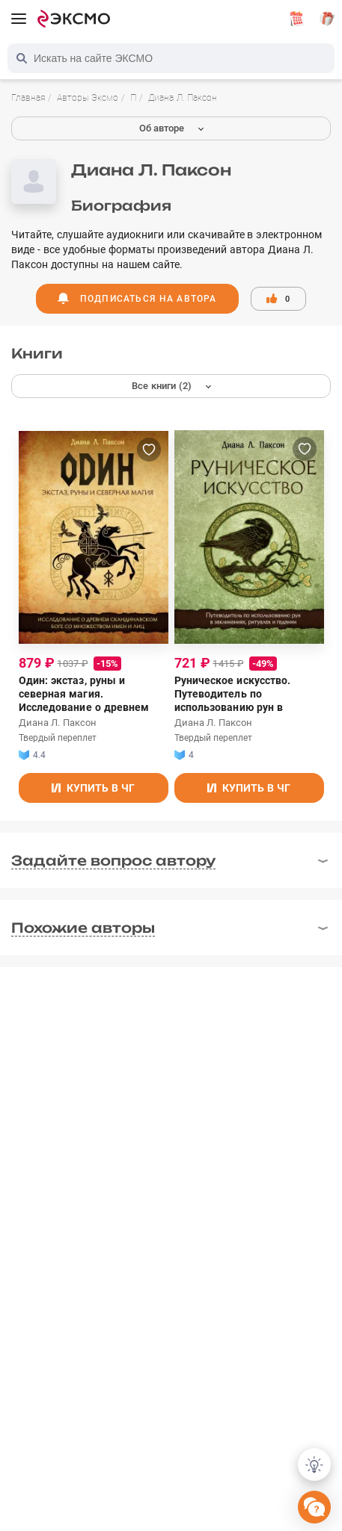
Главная (28, 98)
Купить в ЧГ (93, 788)
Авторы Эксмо (87, 98)
